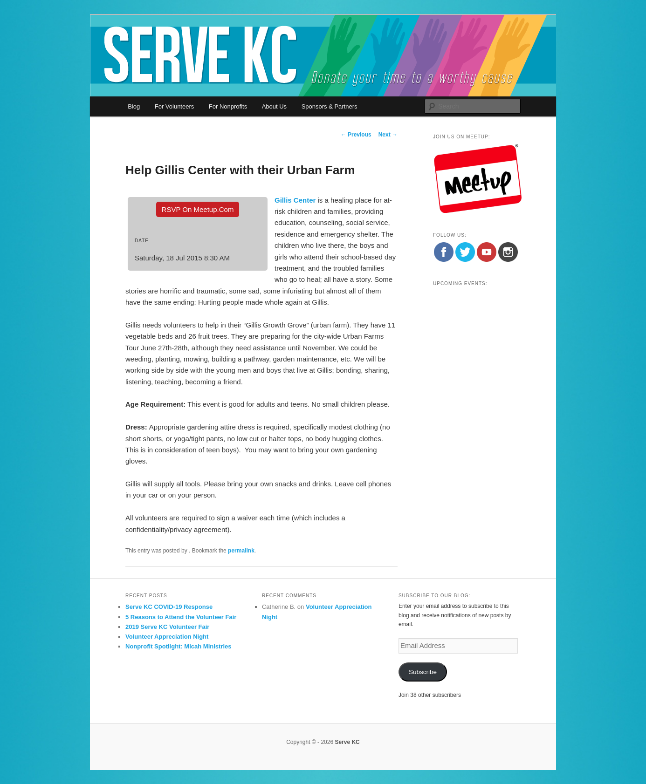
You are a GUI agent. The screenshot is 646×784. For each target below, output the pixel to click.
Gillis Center (295, 200)
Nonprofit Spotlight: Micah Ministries (178, 646)
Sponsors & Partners (329, 106)
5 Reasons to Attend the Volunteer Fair (180, 617)
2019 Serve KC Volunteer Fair (167, 626)
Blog (134, 106)
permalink (241, 550)
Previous (356, 134)
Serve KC (347, 742)
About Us (274, 106)
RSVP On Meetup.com (198, 209)
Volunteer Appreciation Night (166, 636)
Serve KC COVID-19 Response (169, 606)
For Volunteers (174, 106)
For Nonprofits (228, 106)
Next (388, 134)
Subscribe (423, 671)
